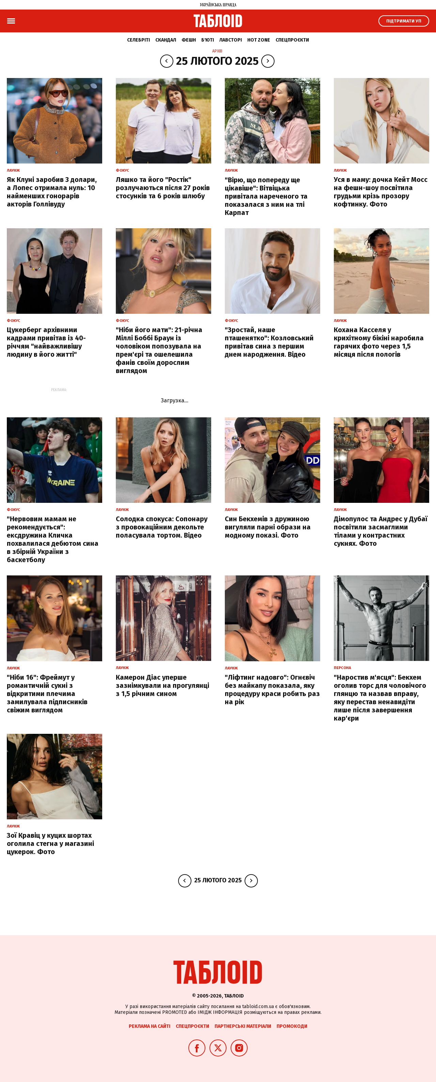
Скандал (165, 40)
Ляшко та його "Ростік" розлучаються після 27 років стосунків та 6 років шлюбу (163, 187)
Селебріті (138, 40)
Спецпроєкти (292, 40)
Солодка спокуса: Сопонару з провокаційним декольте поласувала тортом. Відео (161, 527)
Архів (217, 51)
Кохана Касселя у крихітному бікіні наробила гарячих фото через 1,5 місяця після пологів (379, 342)
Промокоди (292, 1026)
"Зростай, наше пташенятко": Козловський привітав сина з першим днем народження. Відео (269, 342)
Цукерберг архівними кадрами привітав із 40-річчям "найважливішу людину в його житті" (46, 342)
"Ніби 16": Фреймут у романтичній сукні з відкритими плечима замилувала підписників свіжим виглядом (47, 693)
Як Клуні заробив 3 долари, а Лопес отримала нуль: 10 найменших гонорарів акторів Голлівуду (52, 191)
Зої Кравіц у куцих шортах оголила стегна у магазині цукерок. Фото (50, 843)
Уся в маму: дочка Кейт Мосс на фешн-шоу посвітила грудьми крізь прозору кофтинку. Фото (380, 191)
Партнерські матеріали (243, 1026)
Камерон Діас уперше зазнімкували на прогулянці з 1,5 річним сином (162, 685)
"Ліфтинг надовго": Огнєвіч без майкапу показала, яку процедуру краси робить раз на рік (272, 689)
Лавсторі (230, 40)
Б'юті (207, 40)
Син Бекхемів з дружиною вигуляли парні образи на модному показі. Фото (268, 527)
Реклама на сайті (149, 1026)
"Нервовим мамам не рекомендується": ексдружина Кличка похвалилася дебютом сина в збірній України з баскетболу (52, 539)
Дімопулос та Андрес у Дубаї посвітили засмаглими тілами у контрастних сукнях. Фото (380, 531)
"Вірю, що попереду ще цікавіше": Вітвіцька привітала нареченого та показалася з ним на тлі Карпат (266, 196)
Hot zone (258, 40)
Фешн (189, 40)
